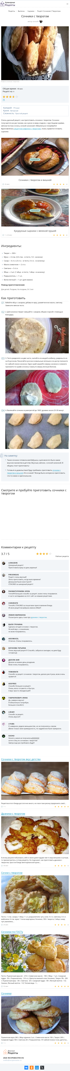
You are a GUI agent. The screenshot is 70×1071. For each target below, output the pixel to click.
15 (4, 99)
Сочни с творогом (11, 872)
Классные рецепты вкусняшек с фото (7, 3)
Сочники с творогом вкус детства (20, 759)
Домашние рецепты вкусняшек (10, 1051)
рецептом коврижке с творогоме (27, 129)
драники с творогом (39, 617)
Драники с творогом (13, 813)
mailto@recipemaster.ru (12, 1060)
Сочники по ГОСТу (12, 931)
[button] (67, 4)
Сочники (6, 993)
